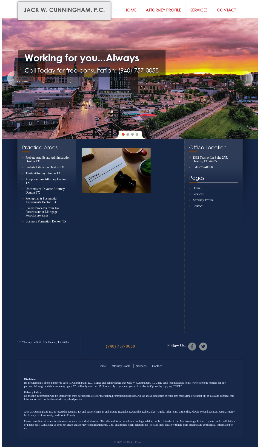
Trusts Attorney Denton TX (43, 173)
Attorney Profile (163, 10)
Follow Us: (176, 345)
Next (245, 78)
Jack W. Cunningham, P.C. (64, 9)
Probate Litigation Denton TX (45, 167)
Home (130, 10)
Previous (15, 78)
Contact (226, 10)
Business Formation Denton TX (46, 221)
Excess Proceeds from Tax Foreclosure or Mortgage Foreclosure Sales (43, 211)
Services (198, 10)
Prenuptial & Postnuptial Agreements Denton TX (41, 200)
